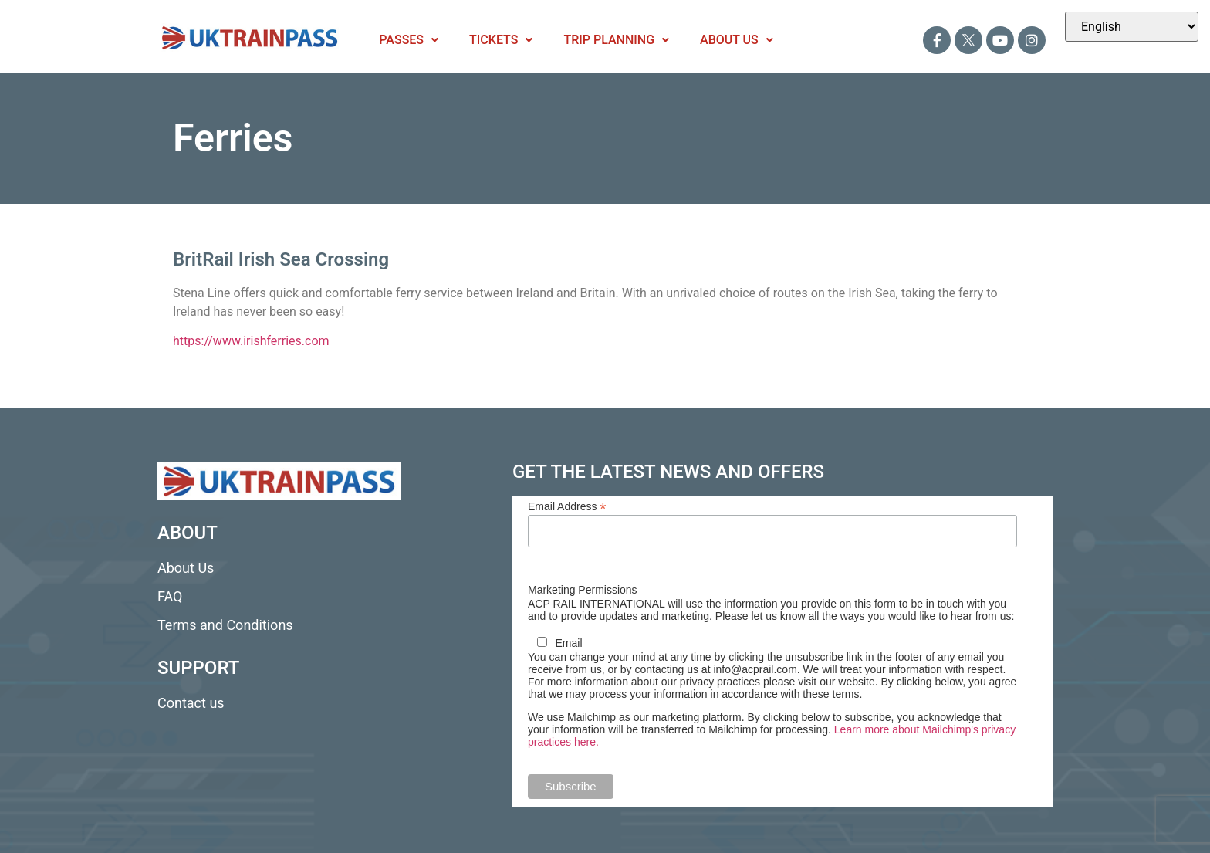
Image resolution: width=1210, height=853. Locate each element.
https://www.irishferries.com (251, 340)
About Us (736, 39)
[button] (408, 40)
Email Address (567, 506)
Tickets (500, 39)
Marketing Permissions (582, 589)
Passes (408, 39)
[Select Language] (1131, 27)
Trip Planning (616, 39)
